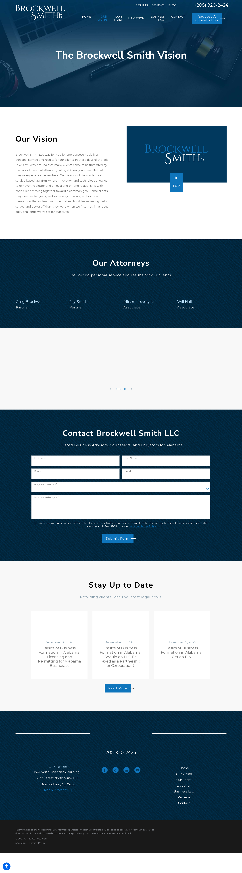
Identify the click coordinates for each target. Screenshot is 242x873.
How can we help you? (46, 497)
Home (184, 768)
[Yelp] (116, 770)
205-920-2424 (121, 752)
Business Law (184, 791)
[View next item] (130, 389)
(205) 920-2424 (211, 5)
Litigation (184, 785)
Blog (172, 5)
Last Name (131, 458)
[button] (6, 866)
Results (142, 5)
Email (128, 471)
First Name (40, 458)
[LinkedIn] (126, 770)
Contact (184, 803)
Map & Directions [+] (58, 790)
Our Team (184, 780)
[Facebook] (105, 770)
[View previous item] (112, 389)
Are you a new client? (45, 484)
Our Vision (184, 774)
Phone (38, 471)
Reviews (158, 5)
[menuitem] (86, 18)
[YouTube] (137, 770)
